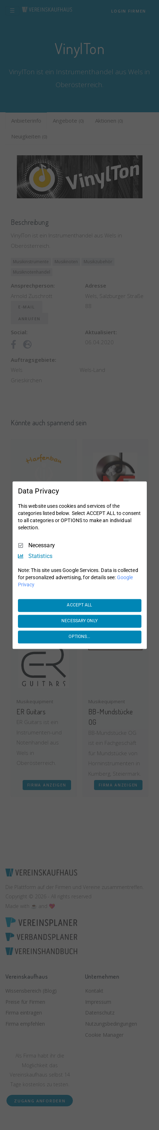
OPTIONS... (79, 636)
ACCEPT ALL (79, 605)
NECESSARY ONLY (79, 621)
